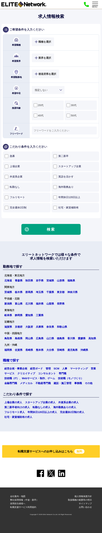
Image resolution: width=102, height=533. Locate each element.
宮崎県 (60, 349)
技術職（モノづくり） (70, 378)
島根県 (18, 338)
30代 (71, 105)
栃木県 (18, 292)
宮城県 (50, 280)
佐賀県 (18, 349)
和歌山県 (62, 326)
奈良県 (50, 326)
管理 (48, 368)
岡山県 (29, 338)
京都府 (18, 326)
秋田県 (29, 280)
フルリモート (15, 197)
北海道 (8, 280)
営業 (93, 368)
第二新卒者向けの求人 (17, 407)
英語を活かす (63, 177)
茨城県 (8, 292)
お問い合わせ (85, 507)
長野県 (60, 303)
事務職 (78, 383)
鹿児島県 (72, 349)
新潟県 (8, 303)
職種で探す (11, 360)
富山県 (18, 303)
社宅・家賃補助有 (66, 207)
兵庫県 (39, 326)
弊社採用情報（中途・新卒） (24, 500)
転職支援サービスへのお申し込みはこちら (51, 451)
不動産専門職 (43, 383)
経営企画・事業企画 (15, 368)
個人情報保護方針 (83, 496)
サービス (9, 373)
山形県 (60, 280)
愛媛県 (82, 338)
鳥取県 (8, 338)
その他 (88, 383)
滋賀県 (8, 326)
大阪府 (29, 326)
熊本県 (39, 349)
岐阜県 (8, 315)
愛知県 (29, 315)
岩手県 (39, 280)
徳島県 (60, 338)
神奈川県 (72, 292)
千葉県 (50, 292)
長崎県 (29, 349)
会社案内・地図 (17, 496)
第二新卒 (60, 156)
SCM (56, 368)
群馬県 (29, 292)
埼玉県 (39, 292)
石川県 (29, 303)
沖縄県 (84, 349)
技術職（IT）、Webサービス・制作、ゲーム (29, 378)
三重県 (39, 315)
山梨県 (50, 303)
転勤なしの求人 (41, 407)
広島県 (39, 338)
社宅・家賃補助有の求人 (18, 417)
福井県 (39, 303)
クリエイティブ (26, 373)
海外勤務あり (63, 187)
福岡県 (8, 349)
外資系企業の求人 (68, 402)
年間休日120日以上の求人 (42, 412)
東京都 (60, 292)
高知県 (92, 338)
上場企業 (12, 166)
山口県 (50, 338)
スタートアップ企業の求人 (40, 402)
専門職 (62, 373)
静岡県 (18, 315)
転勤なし (12, 187)
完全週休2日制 (15, 207)
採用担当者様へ (17, 503)
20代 (39, 105)
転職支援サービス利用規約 (23, 507)
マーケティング (79, 368)
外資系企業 (13, 177)
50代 (71, 115)
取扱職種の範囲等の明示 (80, 500)
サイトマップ (85, 503)
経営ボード (36, 368)
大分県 (50, 349)
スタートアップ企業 (67, 166)
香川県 (71, 338)
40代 (39, 115)
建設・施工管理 (62, 383)
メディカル (26, 383)
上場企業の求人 (13, 402)
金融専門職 (10, 383)
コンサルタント (47, 373)
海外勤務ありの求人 (64, 407)
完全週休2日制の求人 (72, 412)
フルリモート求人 (14, 412)
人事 (64, 368)
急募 (10, 156)
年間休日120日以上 (66, 197)
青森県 (18, 280)
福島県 (71, 280)
